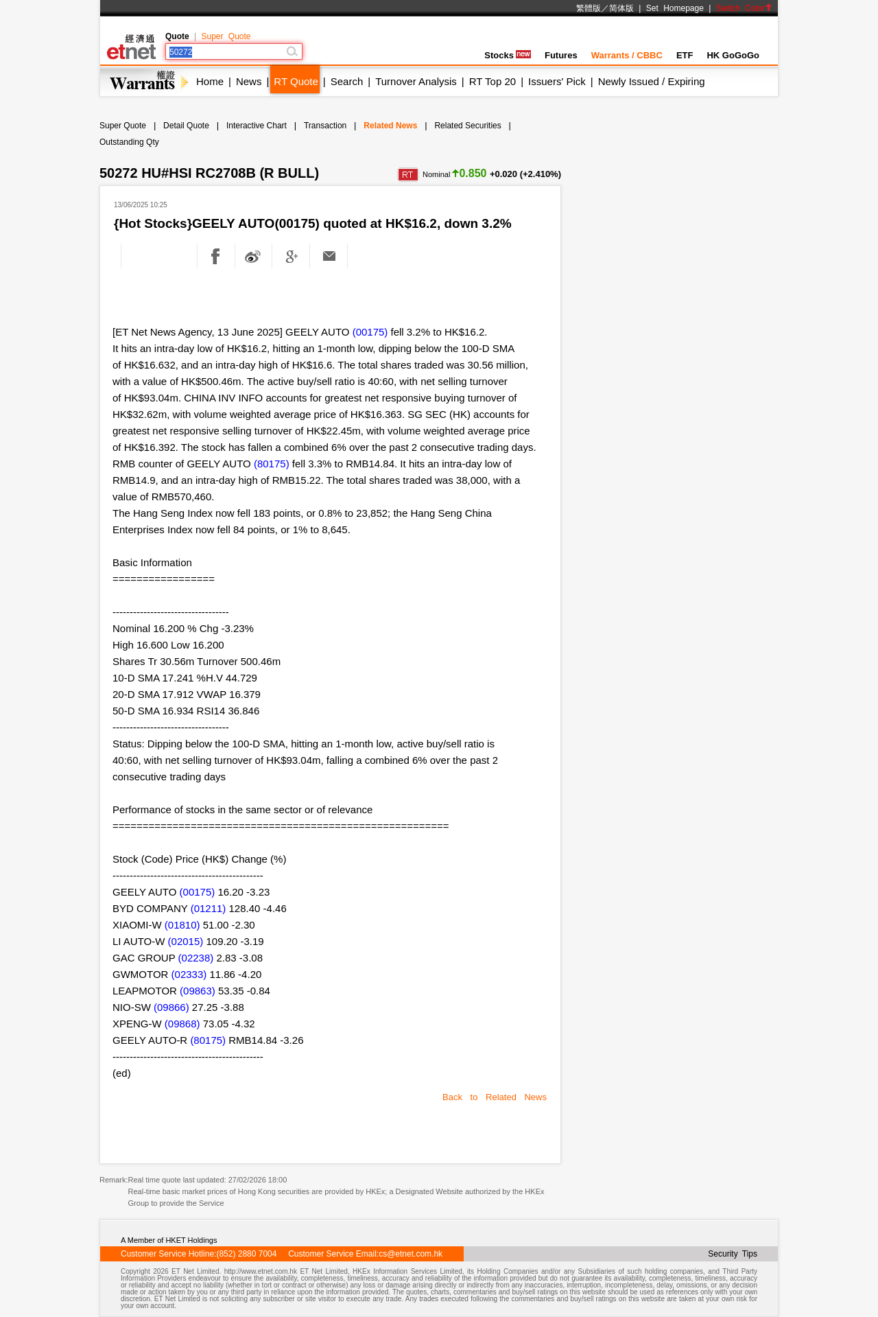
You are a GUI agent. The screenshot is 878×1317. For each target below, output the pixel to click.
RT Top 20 (492, 81)
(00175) (370, 332)
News (249, 81)
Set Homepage (675, 8)
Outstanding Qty (129, 142)
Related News (390, 125)
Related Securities (467, 125)
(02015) (186, 941)
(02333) (189, 974)
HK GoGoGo (733, 55)
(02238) (196, 958)
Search (347, 81)
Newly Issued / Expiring (651, 81)
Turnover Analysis (416, 81)
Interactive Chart (256, 125)
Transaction (325, 125)
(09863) (197, 991)
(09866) (171, 1007)
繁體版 (588, 8)
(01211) (208, 908)
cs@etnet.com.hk (410, 1254)
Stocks (507, 55)
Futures (561, 55)
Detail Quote (186, 125)
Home (210, 81)
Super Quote (225, 36)
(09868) (182, 1023)
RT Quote (296, 81)
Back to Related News (494, 1097)
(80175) (271, 463)
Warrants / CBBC (627, 55)
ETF (684, 55)
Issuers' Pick (557, 81)
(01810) (182, 925)
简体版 (621, 8)
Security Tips (732, 1254)
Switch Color (744, 8)
